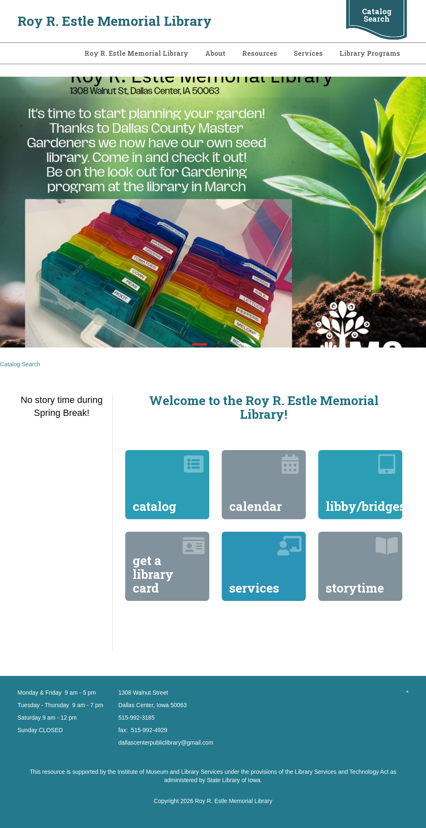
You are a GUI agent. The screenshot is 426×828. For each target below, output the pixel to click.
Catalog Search (376, 15)
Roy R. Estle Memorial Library (114, 21)
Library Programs (369, 53)
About (215, 53)
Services (308, 53)
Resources (259, 53)
